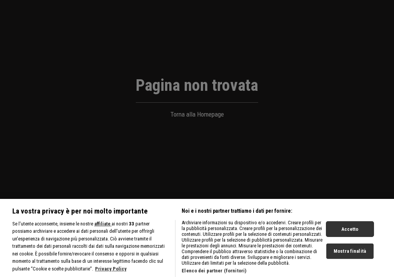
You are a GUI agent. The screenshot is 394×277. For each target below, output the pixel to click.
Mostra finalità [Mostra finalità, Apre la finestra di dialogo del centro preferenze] (350, 254)
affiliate (103, 226)
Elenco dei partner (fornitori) (214, 273)
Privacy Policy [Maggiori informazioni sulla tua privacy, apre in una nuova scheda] (111, 271)
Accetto (350, 232)
